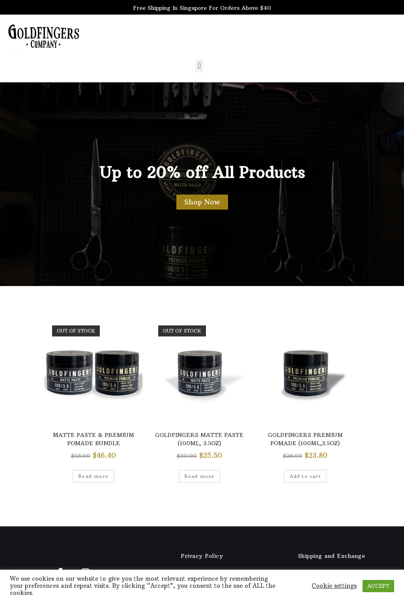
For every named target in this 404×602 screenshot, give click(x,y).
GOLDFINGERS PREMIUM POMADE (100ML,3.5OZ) (305, 439)
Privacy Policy (202, 555)
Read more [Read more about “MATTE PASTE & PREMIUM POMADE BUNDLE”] (93, 476)
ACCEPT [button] (378, 586)
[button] (199, 65)
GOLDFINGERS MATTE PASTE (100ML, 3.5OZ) (199, 439)
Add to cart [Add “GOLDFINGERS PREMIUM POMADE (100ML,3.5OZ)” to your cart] (305, 476)
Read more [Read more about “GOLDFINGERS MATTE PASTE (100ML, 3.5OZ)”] (199, 476)
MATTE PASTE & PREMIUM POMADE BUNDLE (93, 439)
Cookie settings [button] (334, 585)
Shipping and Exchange (331, 555)
